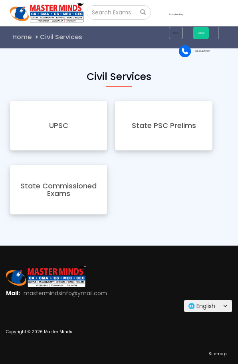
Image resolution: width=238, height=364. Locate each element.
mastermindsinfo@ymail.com (65, 293)
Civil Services (61, 37)
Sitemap (217, 354)
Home (22, 37)
